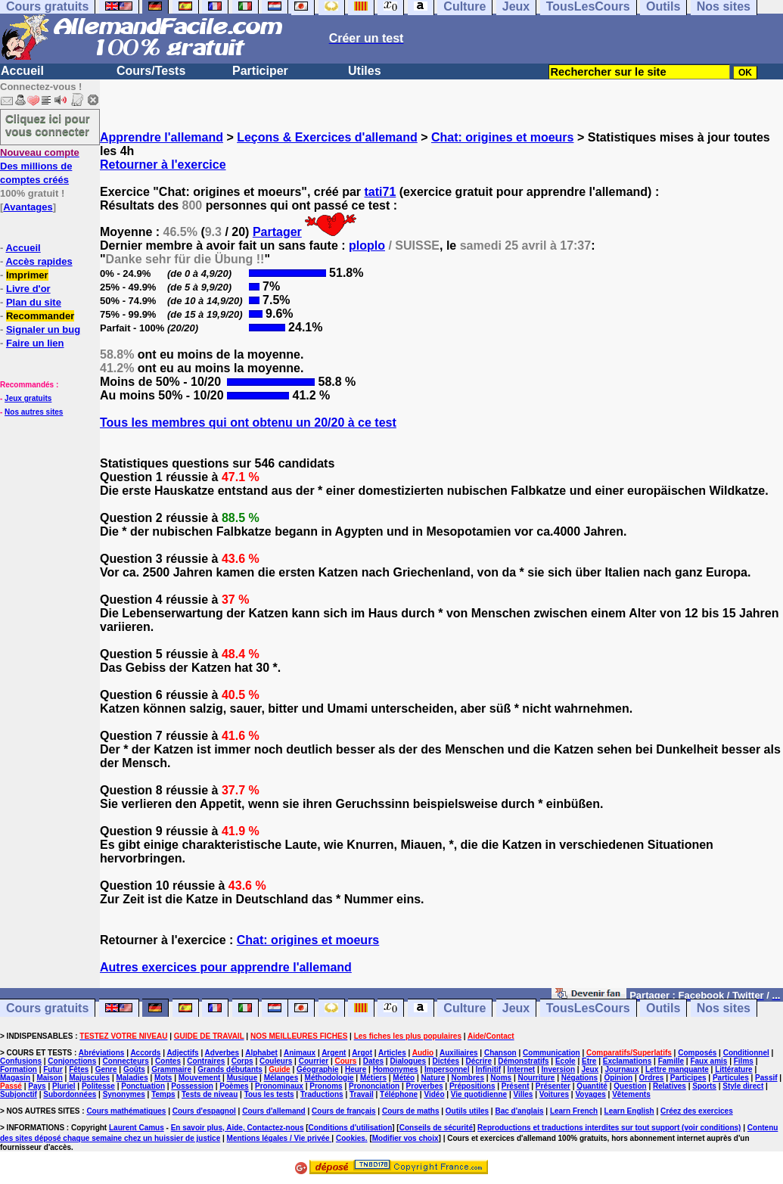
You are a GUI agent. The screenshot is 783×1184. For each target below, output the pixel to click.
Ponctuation (143, 1086)
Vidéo (434, 1094)
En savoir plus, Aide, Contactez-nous (237, 1127)
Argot (362, 1053)
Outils (663, 1008)
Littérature (733, 1069)
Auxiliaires (459, 1053)
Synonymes (124, 1094)
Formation (18, 1069)
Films (743, 1061)
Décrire (478, 1061)
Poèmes (233, 1086)
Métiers (373, 1078)
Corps (242, 1061)
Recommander (40, 316)
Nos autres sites (34, 412)
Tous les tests (269, 1094)
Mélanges (281, 1078)
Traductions (321, 1094)
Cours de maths (411, 1111)
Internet (522, 1069)
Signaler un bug (43, 329)
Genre (106, 1069)
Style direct (742, 1086)
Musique (242, 1078)
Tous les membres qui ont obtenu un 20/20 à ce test (248, 422)
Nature (433, 1078)
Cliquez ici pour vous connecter (47, 125)
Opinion (618, 1078)
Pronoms (325, 1086)
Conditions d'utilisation (351, 1127)
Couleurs (275, 1061)
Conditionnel (746, 1053)
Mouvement (200, 1078)
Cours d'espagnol (204, 1111)
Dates (373, 1061)
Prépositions (472, 1086)
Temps (163, 1094)
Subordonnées (69, 1094)
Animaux (299, 1053)
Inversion (558, 1069)
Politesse (98, 1086)
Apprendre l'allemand (161, 137)
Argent (334, 1053)
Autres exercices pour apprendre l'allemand (226, 967)
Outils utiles (467, 1111)
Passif (766, 1078)
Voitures (554, 1094)
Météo (404, 1078)
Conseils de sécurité (436, 1127)
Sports (704, 1086)
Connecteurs (126, 1061)
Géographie (318, 1069)
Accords (145, 1053)
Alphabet (261, 1053)
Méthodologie (329, 1078)
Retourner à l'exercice (163, 164)
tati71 (380, 191)
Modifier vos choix (405, 1138)
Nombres (468, 1078)
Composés (697, 1053)
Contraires (206, 1061)
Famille (671, 1061)
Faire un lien (35, 343)
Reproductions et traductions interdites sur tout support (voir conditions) (609, 1127)
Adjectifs (182, 1053)
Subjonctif (18, 1094)
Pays (36, 1086)
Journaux (622, 1069)
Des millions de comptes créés (39, 166)
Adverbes (222, 1053)
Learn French (574, 1111)
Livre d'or (28, 288)
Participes (688, 1078)
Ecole (565, 1061)
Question (630, 1086)
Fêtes (79, 1069)
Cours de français (343, 1111)
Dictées (446, 1061)
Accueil (22, 70)
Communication (551, 1053)
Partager (277, 231)
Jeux (516, 1008)
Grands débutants (230, 1069)
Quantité (591, 1086)
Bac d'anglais (519, 1111)
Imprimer (27, 275)
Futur (53, 1069)
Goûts (134, 1069)
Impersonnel (446, 1069)
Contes (168, 1061)
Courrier (313, 1061)
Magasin (15, 1078)
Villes (523, 1094)
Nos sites (723, 1008)
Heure (355, 1069)
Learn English (629, 1111)
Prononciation (374, 1086)
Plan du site (33, 302)
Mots (163, 1078)
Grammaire (171, 1069)
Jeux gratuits (28, 398)
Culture (464, 1008)
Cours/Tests (151, 70)
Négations (579, 1078)
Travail (362, 1094)
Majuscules (89, 1078)
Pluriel (64, 1086)
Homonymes (395, 1069)
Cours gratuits (47, 1008)
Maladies (132, 1078)
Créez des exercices (696, 1111)
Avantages (27, 207)
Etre (589, 1061)
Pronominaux (279, 1086)
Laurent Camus (136, 1127)
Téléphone (399, 1094)
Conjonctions (72, 1061)
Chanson (500, 1053)
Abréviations (102, 1053)
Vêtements (631, 1094)
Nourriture (536, 1078)
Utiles (364, 70)
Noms (500, 1078)
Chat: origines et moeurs (502, 137)
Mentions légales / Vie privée (279, 1138)
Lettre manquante (677, 1069)
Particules (731, 1078)
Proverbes (424, 1086)
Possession (192, 1086)
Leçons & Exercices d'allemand (327, 137)
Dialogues (408, 1061)
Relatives (669, 1086)
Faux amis (708, 1061)
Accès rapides (38, 261)
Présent (516, 1086)
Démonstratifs (523, 1061)
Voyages (590, 1094)
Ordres (651, 1078)
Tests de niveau (210, 1094)
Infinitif (488, 1069)
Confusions (21, 1061)
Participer (260, 70)
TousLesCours (588, 1008)
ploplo (367, 245)
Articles (392, 1053)
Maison (49, 1078)
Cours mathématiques (126, 1111)
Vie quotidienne (479, 1094)
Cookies (350, 1138)
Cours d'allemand (274, 1111)
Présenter (553, 1086)
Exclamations (627, 1061)
